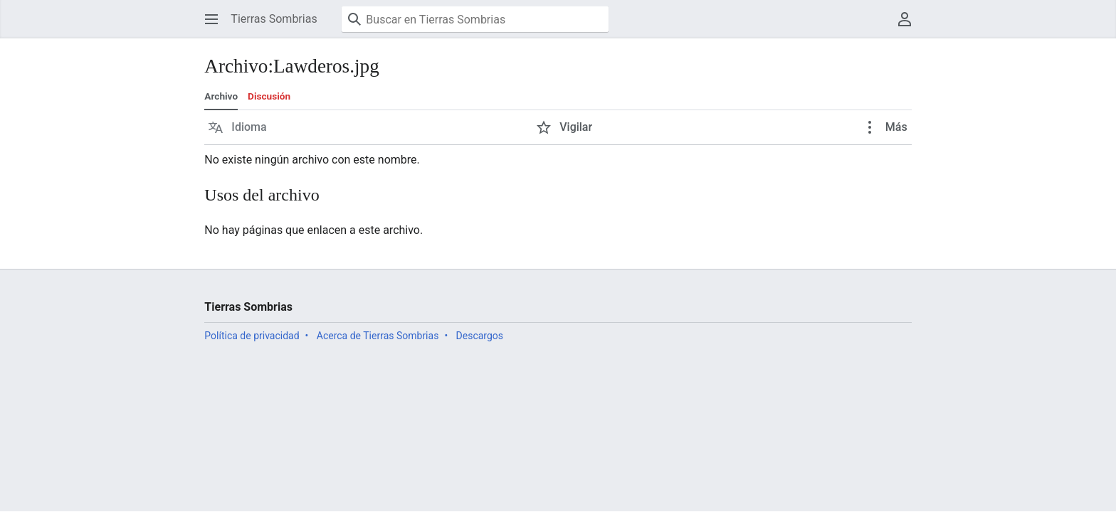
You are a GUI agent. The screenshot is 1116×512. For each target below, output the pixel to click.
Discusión (269, 96)
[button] (211, 19)
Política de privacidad (251, 335)
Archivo (221, 96)
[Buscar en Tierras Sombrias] (475, 19)
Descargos (479, 335)
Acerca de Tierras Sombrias (378, 335)
